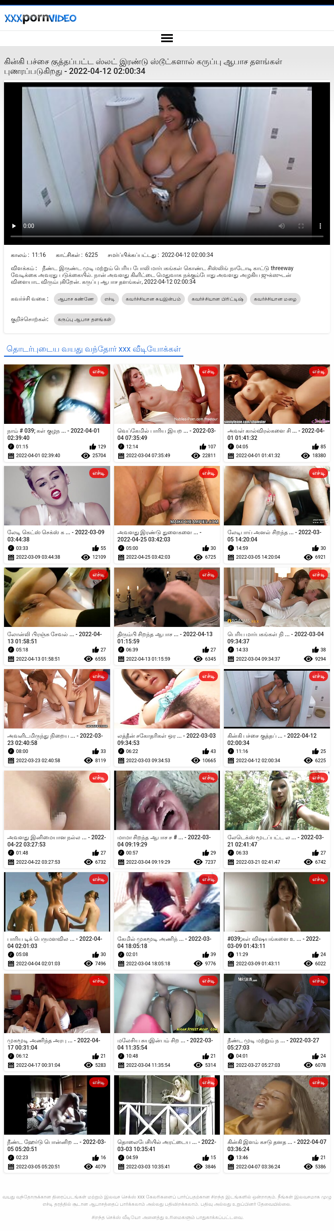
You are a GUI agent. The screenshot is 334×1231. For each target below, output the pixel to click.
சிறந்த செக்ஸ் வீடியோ (116, 1217)
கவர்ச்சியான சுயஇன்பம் (153, 299)
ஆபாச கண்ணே (76, 299)
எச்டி (110, 299)
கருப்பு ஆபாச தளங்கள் (84, 319)
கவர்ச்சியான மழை (275, 299)
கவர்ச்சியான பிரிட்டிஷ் (218, 299)
